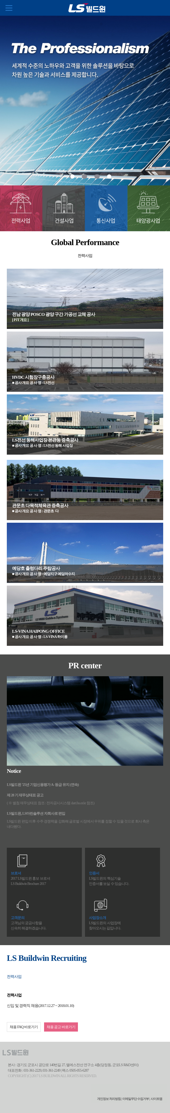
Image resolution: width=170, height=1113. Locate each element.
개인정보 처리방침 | (109, 1099)
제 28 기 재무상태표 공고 (25, 795)
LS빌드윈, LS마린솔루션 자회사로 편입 (36, 814)
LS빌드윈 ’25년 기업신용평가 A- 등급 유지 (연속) (43, 785)
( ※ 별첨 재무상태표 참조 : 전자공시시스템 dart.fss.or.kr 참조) (50, 803)
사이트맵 (156, 1099)
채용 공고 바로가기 (61, 1027)
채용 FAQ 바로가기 (24, 1027)
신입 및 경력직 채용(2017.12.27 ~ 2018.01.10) (40, 1006)
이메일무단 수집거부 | (136, 1099)
